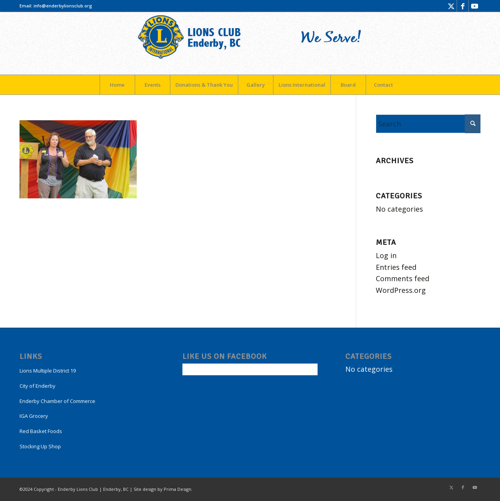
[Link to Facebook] (462, 6)
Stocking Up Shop (40, 446)
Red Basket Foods (41, 431)
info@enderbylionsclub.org (63, 6)
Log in (386, 255)
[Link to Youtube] (474, 6)
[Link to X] (451, 6)
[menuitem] (117, 84)
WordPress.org (401, 290)
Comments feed (402, 278)
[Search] (428, 123)
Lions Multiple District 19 (48, 370)
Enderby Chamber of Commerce (57, 401)
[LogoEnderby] (250, 43)
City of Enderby (37, 385)
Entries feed (396, 267)
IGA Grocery (34, 415)
